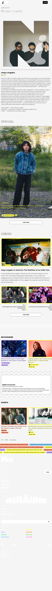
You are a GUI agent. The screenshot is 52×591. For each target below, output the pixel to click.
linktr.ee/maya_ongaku (17, 107)
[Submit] (49, 521)
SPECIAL (6, 484)
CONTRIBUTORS (7, 514)
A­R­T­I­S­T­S (6, 439)
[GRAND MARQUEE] (26, 499)
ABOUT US (5, 509)
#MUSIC (29, 530)
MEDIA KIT (4, 553)
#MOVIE (29, 532)
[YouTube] (14, 545)
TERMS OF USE (5, 556)
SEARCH (3, 518)
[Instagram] (26, 545)
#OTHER (29, 537)
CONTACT (3, 551)
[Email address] (22, 472)
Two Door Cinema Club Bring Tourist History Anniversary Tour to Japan (24, 452)
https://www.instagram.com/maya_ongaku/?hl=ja (23, 109)
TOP (2, 439)
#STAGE (29, 534)
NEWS (4, 481)
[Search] (26, 521)
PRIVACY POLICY (5, 557)
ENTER (47, 472)
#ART (3, 532)
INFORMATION (5, 554)
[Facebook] (49, 545)
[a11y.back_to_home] (4, 2)
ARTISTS (4, 512)
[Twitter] (37, 545)
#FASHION (5, 537)
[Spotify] (2, 545)
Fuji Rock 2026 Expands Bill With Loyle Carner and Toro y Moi (25, 449)
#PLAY (3, 530)
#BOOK (4, 534)
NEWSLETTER (5, 469)
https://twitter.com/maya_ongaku (16, 111)
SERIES (5, 487)
